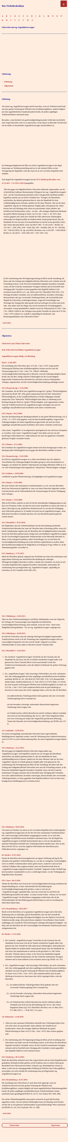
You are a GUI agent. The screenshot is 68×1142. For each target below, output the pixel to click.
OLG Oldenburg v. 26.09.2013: (14, 633)
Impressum (55, 1125)
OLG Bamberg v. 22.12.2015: (13, 748)
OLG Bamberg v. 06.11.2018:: (13, 1057)
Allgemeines (8, 86)
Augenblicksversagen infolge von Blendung (18, 356)
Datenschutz (14, 1125)
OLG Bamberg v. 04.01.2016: (13, 827)
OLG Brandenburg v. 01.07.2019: (15, 1080)
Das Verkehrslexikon (13, 5)
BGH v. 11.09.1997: (9, 363)
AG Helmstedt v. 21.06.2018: (13, 1017)
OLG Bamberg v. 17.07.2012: (13, 553)
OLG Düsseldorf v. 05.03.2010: (14, 522)
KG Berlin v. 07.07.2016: (11, 855)
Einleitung (8, 82)
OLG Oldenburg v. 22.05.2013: (14, 616)
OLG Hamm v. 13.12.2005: (12, 444)
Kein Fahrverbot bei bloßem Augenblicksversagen (21, 350)
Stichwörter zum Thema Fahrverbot (16, 343)
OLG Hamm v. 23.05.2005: (12, 482)
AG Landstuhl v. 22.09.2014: (13, 731)
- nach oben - (7, 323)
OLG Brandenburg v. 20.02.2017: (15, 909)
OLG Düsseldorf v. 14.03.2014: (14, 651)
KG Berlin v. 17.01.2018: (11, 934)
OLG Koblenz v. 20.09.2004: (13, 473)
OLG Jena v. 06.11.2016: (11, 880)
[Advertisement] (34, 55)
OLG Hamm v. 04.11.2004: (12, 413)
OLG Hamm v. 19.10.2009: (12, 500)
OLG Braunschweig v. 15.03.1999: (15, 388)
